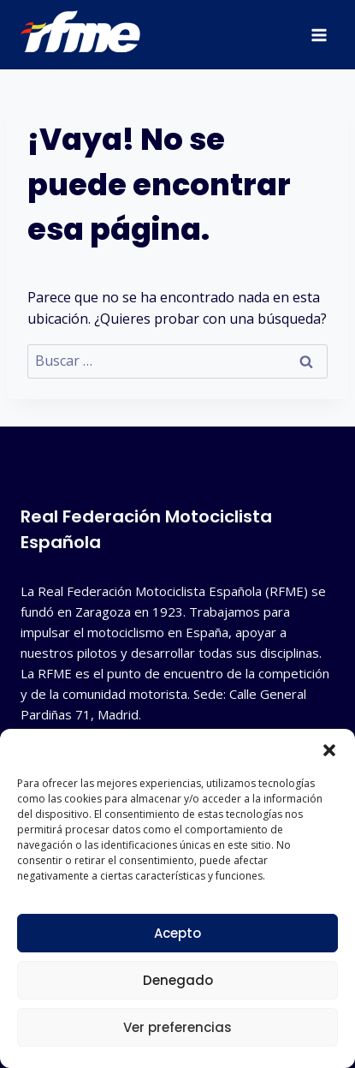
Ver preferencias (177, 1027)
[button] (329, 750)
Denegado (178, 980)
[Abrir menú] (318, 34)
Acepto (177, 933)
